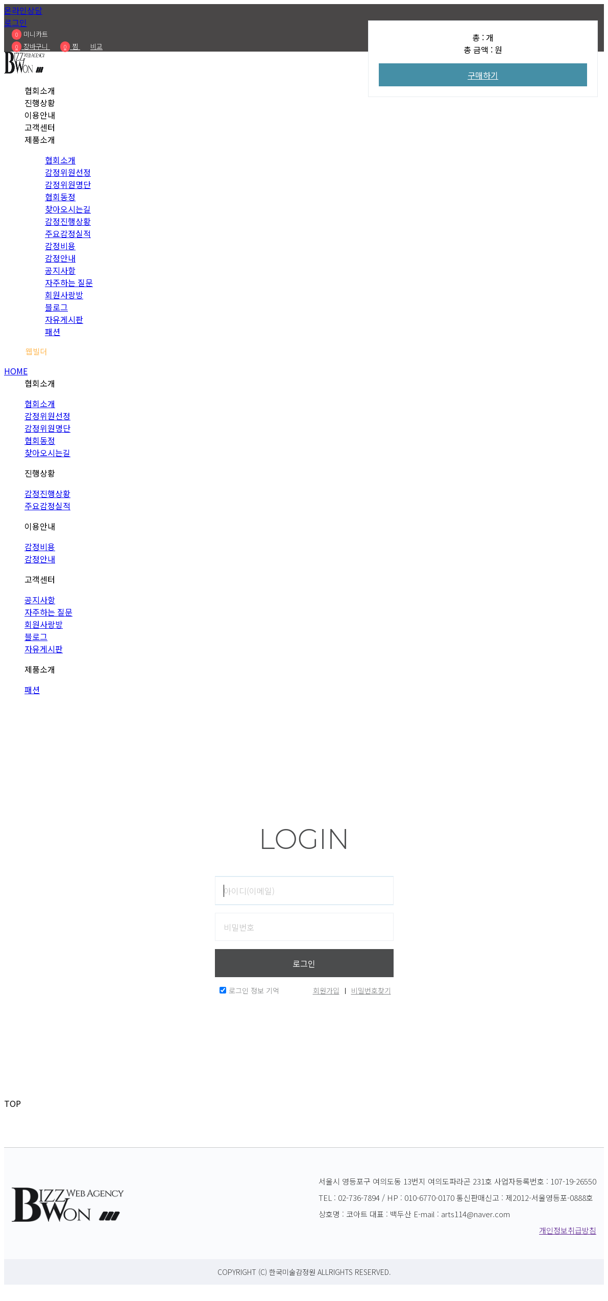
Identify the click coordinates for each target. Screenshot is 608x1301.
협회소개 (40, 90)
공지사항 (60, 270)
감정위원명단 (68, 184)
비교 (96, 46)
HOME (16, 371)
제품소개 (40, 139)
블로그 (56, 307)
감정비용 (60, 246)
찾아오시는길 (68, 209)
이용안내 (40, 115)
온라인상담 (23, 10)
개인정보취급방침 (567, 1230)
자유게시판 (64, 319)
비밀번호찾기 (371, 990)
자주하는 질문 (69, 282)
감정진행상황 (68, 221)
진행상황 (40, 103)
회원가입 (326, 990)
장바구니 (31, 46)
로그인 (15, 22)
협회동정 (60, 197)
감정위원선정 (68, 172)
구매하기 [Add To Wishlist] (483, 75)
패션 (52, 331)
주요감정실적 (68, 233)
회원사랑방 (64, 295)
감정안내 (60, 258)
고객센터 (40, 127)
